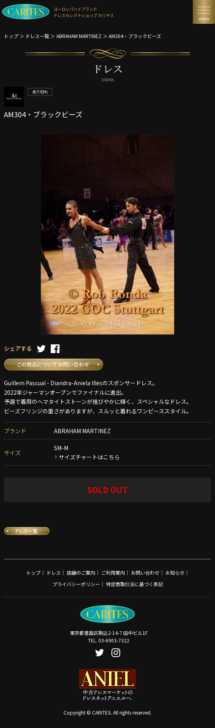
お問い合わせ (145, 572)
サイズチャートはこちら (89, 457)
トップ (11, 35)
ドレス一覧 (37, 35)
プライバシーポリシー (76, 584)
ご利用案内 (113, 572)
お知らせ (174, 572)
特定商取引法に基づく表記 (134, 584)
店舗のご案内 (81, 572)
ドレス (53, 572)
